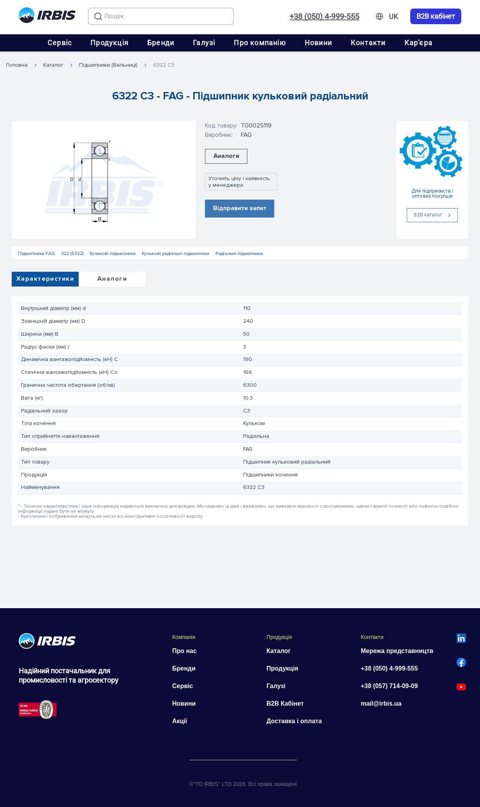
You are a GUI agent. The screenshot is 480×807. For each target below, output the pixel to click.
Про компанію (260, 43)
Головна (17, 65)
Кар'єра (418, 43)
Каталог (53, 65)
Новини (318, 43)
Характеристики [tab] (45, 279)
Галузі (204, 43)
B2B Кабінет (285, 703)
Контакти (368, 43)
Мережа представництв (397, 651)
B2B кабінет (435, 16)
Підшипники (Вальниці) (108, 65)
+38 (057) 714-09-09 (389, 686)
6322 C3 (164, 65)
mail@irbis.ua (381, 703)
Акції (179, 721)
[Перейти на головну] (47, 16)
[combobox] (161, 16)
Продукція (109, 43)
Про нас (184, 651)
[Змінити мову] (393, 17)
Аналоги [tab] (112, 279)
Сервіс (60, 43)
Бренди (160, 43)
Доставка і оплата (294, 721)
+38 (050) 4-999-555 (324, 16)
